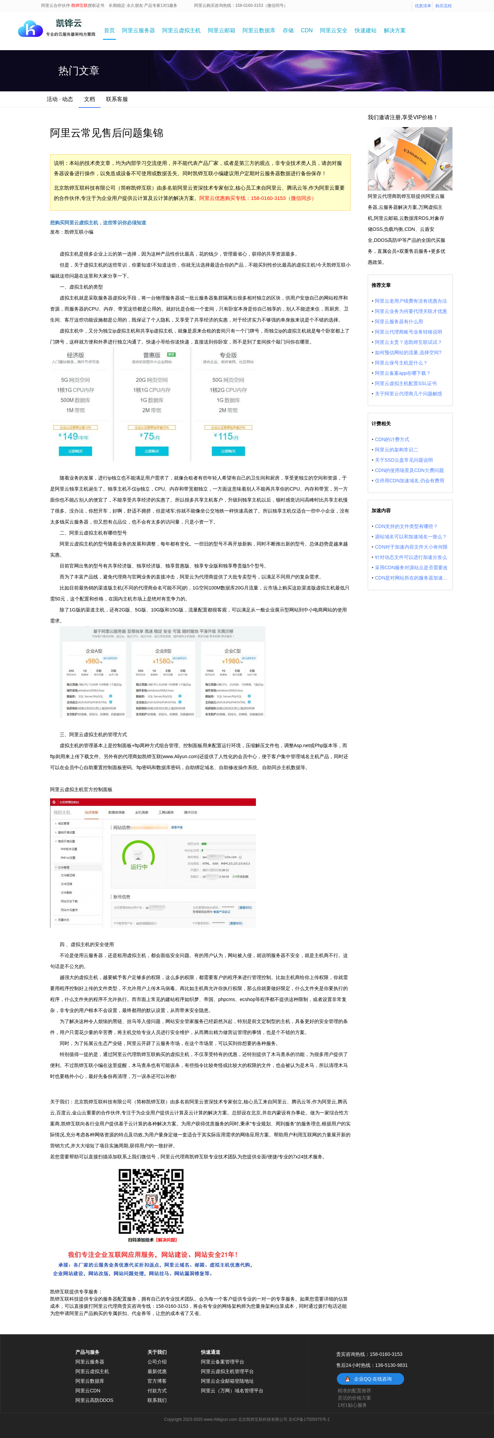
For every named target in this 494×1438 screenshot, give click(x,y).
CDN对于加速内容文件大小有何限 (411, 547)
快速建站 (366, 30)
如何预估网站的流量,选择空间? (408, 352)
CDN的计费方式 (392, 439)
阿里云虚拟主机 (181, 30)
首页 (109, 30)
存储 (288, 30)
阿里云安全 (334, 30)
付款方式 (157, 1390)
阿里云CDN (87, 1390)
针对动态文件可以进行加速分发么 (411, 557)
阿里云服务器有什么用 (399, 321)
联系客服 (117, 99)
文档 (89, 99)
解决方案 (395, 30)
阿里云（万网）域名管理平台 (232, 1390)
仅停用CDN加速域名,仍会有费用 (409, 480)
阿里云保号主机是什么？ (401, 363)
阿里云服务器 (138, 30)
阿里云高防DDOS (94, 1400)
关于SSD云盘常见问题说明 (404, 460)
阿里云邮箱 (221, 30)
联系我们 (157, 1400)
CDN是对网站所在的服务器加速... (411, 578)
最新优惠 (157, 1371)
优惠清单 (423, 5)
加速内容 (381, 510)
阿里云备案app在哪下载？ (403, 373)
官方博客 (157, 1381)
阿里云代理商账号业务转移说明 (408, 332)
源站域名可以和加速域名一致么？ (411, 536)
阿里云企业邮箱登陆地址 (227, 1381)
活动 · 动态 (60, 99)
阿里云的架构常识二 (396, 449)
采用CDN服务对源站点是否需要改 (411, 567)
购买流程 (443, 5)
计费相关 (381, 423)
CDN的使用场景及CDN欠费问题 (409, 470)
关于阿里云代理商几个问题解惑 (408, 393)
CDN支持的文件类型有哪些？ (406, 526)
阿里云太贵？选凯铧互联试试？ (408, 342)
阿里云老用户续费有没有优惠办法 (411, 301)
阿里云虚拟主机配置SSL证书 (406, 383)
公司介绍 (157, 1361)
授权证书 (96, 5)
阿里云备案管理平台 (222, 1361)
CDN (307, 30)
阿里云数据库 (259, 30)
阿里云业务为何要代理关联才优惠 (411, 311)
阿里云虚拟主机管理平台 (227, 1371)
